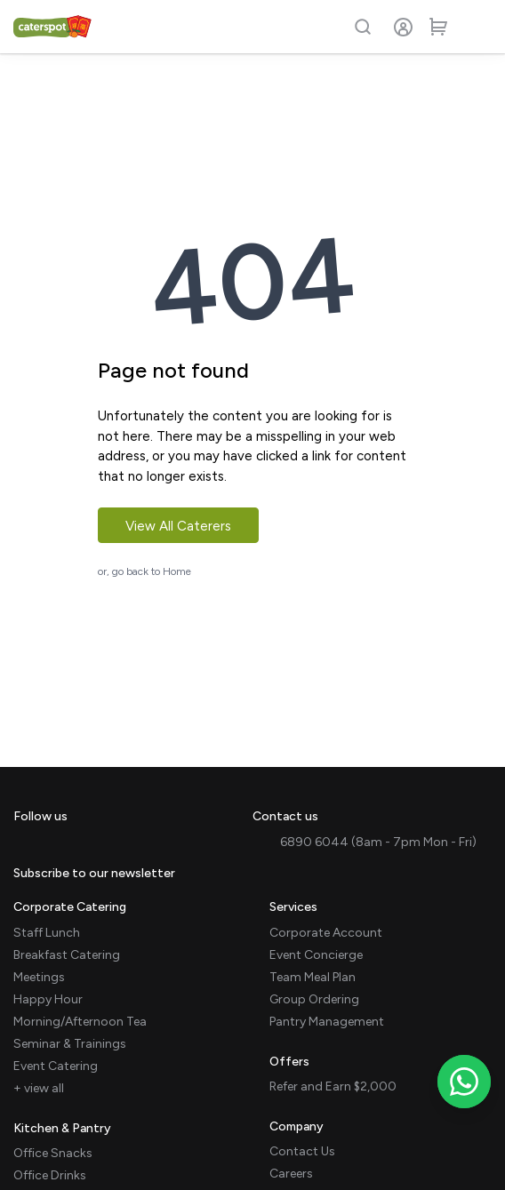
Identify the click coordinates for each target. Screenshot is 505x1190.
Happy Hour (48, 999)
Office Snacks (52, 1153)
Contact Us (302, 1151)
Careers (291, 1173)
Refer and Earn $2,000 (333, 1086)
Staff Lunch (46, 932)
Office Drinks (49, 1175)
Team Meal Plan (312, 977)
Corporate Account (325, 932)
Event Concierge (316, 954)
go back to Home (151, 571)
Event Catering (55, 1066)
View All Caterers (178, 526)
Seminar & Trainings (69, 1043)
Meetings (39, 977)
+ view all (38, 1088)
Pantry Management (326, 1021)
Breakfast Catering (66, 954)
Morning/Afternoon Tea (80, 1021)
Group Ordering (314, 999)
